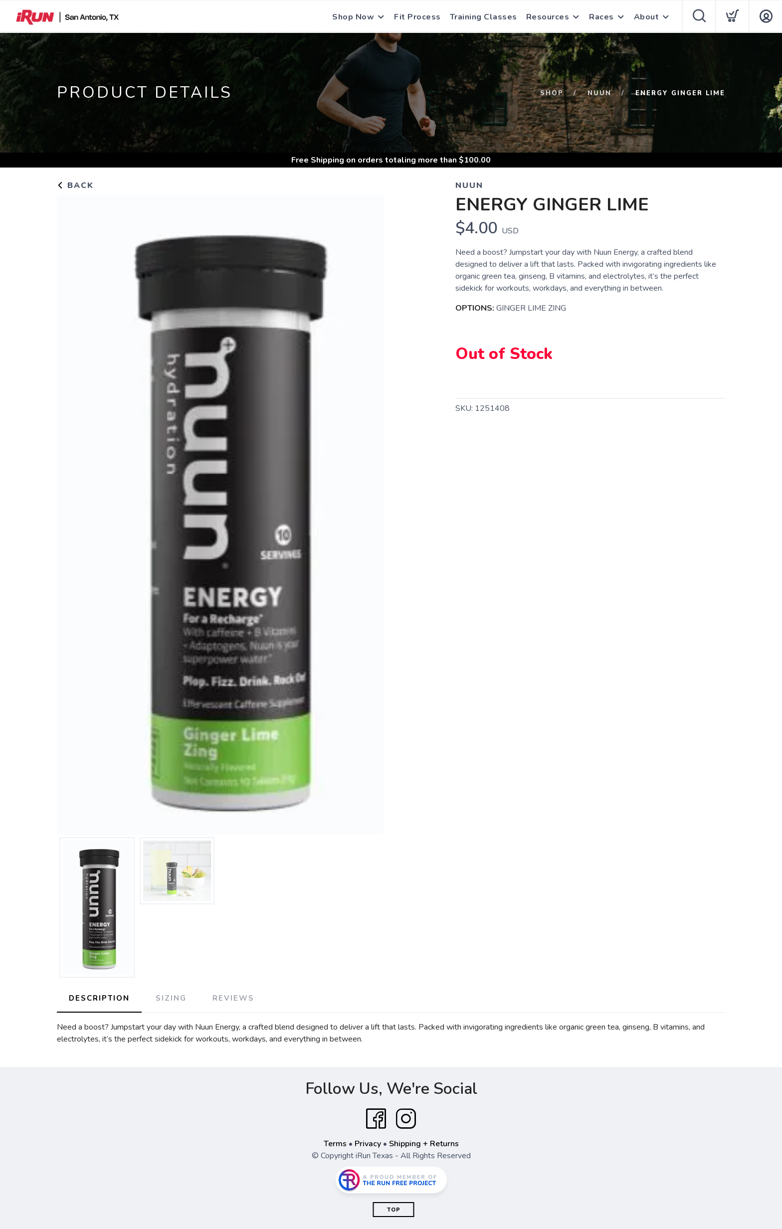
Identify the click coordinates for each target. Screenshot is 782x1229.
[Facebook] (376, 1119)
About (646, 16)
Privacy (368, 1143)
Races (601, 16)
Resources (548, 16)
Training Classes (483, 16)
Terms (335, 1143)
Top (393, 1210)
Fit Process (417, 16)
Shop (552, 93)
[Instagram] (406, 1119)
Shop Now (353, 16)
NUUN (599, 93)
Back (75, 185)
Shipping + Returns (424, 1143)
